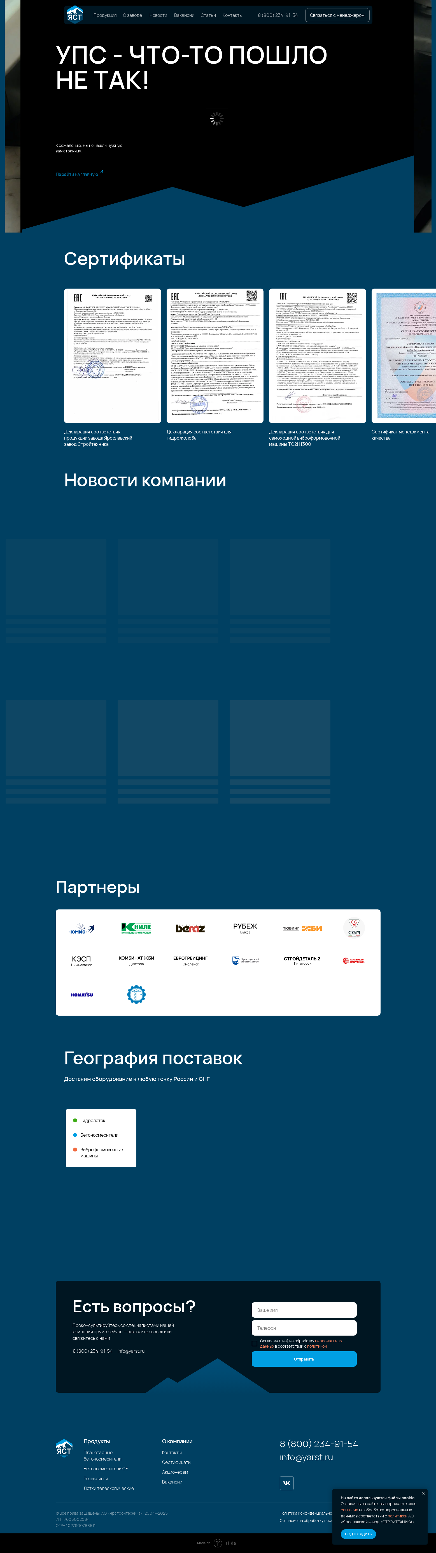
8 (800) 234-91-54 (278, 15)
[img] (75, 14)
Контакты (233, 15)
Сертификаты (176, 1462)
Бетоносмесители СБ (106, 1469)
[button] (337, 15)
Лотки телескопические (109, 1488)
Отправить (304, 1359)
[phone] (304, 1328)
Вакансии (184, 15)
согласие (349, 1509)
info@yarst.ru (131, 1351)
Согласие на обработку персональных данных (323, 1520)
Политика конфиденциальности (309, 1513)
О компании (177, 1441)
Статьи (208, 15)
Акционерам (175, 1472)
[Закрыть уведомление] (423, 1493)
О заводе (132, 15)
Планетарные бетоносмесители (103, 1455)
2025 (163, 1513)
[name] (304, 1310)
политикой (397, 1516)
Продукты (97, 1441)
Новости (158, 15)
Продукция (105, 15)
